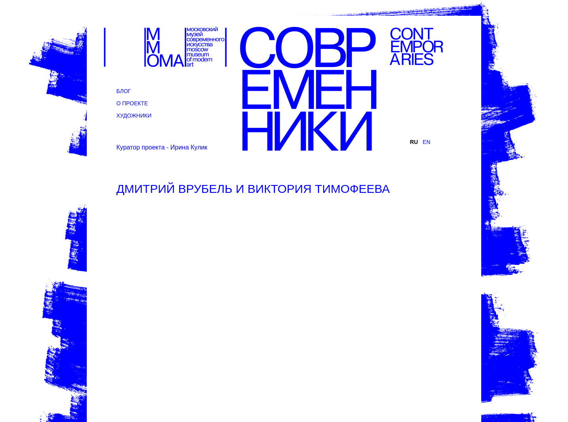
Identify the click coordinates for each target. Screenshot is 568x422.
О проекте (132, 103)
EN (426, 142)
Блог (123, 91)
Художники (133, 115)
